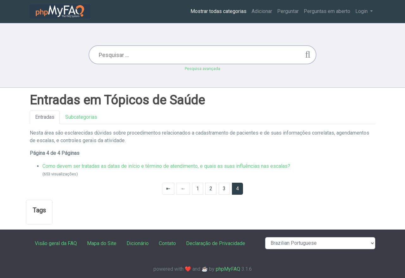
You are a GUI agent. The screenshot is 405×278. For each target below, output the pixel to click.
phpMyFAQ (228, 269)
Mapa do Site (101, 243)
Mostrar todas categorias (218, 11)
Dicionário (138, 243)
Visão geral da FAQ (56, 243)
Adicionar (262, 11)
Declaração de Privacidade (215, 243)
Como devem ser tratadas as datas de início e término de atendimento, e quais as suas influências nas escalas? (166, 166)
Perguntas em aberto (327, 11)
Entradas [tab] (44, 117)
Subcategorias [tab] (81, 117)
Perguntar (288, 11)
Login (362, 11)
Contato (167, 243)
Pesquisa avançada (202, 68)
